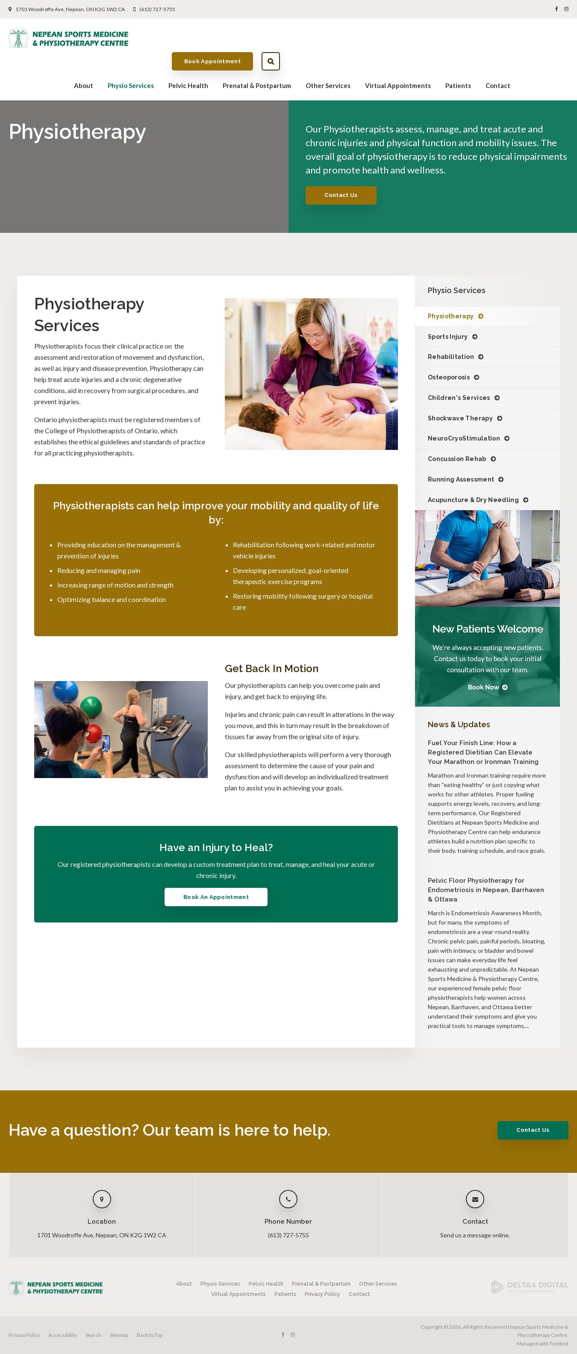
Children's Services (459, 397)
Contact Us (340, 195)
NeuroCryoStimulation (464, 438)
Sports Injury (448, 336)
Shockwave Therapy (460, 418)
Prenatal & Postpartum (257, 63)
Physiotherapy (451, 316)
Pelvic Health (188, 63)
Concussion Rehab (457, 458)
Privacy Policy (322, 1294)
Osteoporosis (449, 377)
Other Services (328, 63)
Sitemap (119, 1335)
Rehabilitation (451, 356)
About (83, 63)
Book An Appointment (216, 897)
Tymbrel (559, 1343)
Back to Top (149, 1335)
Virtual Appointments (398, 63)
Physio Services (131, 63)
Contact (498, 63)
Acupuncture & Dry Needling (473, 499)
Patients (458, 63)
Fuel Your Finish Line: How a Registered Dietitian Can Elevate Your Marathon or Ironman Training (483, 752)
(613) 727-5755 (157, 9)
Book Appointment (501, 37)
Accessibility (62, 1335)
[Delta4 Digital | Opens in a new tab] (530, 1292)
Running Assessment (461, 479)
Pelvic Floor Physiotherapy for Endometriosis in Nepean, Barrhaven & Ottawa (486, 890)
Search (559, 38)
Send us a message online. (475, 1235)
